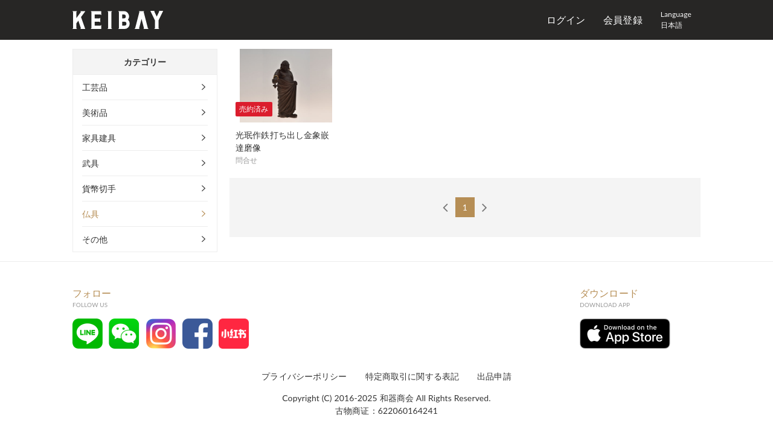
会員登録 (623, 19)
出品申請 (494, 376)
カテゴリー (145, 62)
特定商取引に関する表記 (412, 376)
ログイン (566, 19)
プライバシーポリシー (304, 376)
